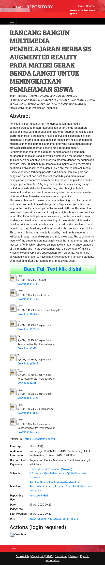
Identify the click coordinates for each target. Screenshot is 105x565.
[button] (12, 534)
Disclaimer (61, 556)
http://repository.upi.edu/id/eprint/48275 (53, 518)
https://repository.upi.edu (40, 439)
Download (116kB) (29, 413)
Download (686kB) (29, 363)
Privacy (73, 556)
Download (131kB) (29, 329)
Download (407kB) (29, 284)
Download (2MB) (28, 348)
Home (80, 6)
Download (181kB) (29, 299)
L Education (36, 469)
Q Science (35, 473)
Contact (91, 6)
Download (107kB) (29, 397)
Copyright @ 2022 (42, 556)
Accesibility (22, 556)
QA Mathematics (54, 473)
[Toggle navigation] (12, 21)
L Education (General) (59, 469)
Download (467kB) (29, 432)
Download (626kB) (29, 314)
